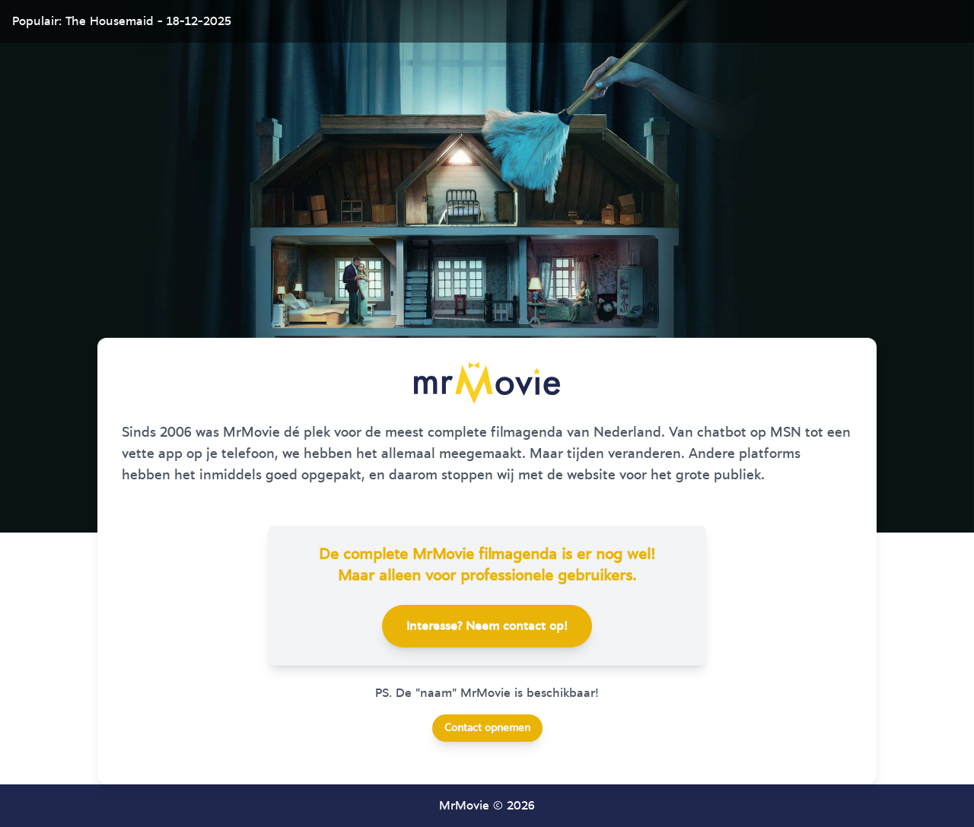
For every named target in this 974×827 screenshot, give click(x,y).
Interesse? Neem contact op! (487, 626)
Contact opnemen (487, 728)
